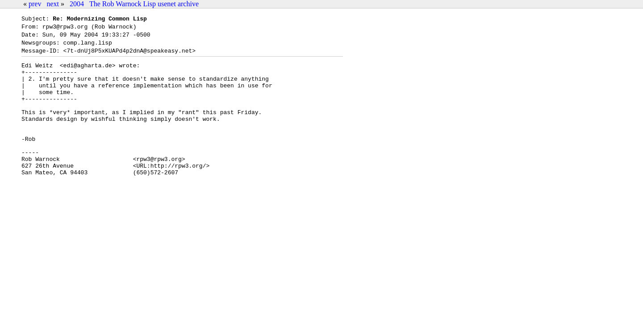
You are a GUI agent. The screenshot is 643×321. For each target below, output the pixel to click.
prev (35, 4)
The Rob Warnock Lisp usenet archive (144, 4)
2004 (77, 4)
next (52, 4)
